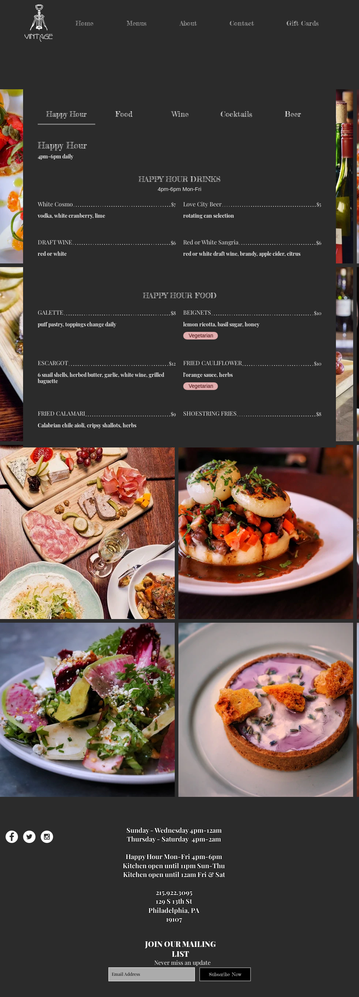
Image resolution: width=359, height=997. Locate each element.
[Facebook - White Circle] (11, 837)
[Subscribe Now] (225, 974)
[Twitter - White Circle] (29, 837)
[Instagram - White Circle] (47, 837)
